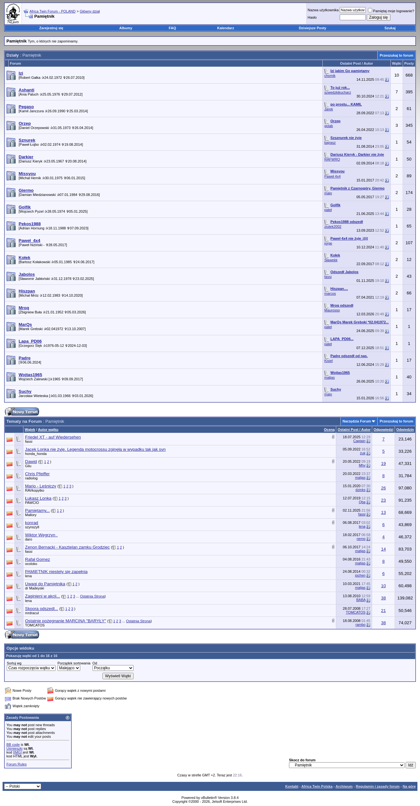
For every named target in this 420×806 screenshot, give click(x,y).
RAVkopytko (34, 490)
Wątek (30, 429)
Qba (362, 502)
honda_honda (36, 454)
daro (28, 539)
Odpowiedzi (383, 429)
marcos (330, 293)
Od (94, 663)
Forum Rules (16, 764)
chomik (330, 76)
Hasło (312, 17)
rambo (360, 624)
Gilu (28, 466)
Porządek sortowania (74, 663)
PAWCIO (32, 503)
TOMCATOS (355, 612)
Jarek (328, 109)
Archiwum (344, 786)
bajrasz (330, 142)
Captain (359, 441)
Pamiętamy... (37, 510)
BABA (360, 600)
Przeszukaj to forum (396, 55)
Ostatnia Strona (92, 596)
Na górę (409, 786)
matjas (329, 377)
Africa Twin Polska (317, 786)
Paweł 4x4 (332, 176)
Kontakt (291, 786)
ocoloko (31, 564)
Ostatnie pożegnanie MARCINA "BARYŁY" (65, 620)
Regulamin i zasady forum (377, 786)
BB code (13, 744)
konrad (31, 522)
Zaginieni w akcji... (42, 596)
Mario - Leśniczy (40, 486)
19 (383, 463)
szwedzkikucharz (337, 92)
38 (383, 598)
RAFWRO (332, 159)
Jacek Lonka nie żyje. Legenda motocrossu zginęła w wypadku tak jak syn (95, 449)
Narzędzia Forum (357, 421)
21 (383, 610)
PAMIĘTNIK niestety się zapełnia (56, 571)
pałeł (328, 210)
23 (383, 500)
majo (328, 193)
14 (383, 549)
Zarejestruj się (51, 28)
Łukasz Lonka (38, 498)
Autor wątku (48, 429)
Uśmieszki (14, 748)
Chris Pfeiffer (37, 473)
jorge (328, 243)
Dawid (31, 461)
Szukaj (390, 28)
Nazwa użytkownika (323, 10)
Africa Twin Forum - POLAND (52, 11)
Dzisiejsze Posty (313, 28)
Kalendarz (225, 28)
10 (383, 585)
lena (362, 526)
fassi (328, 277)
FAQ (172, 28)
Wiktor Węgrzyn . (41, 535)
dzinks (360, 490)
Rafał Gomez (37, 559)
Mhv (362, 465)
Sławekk (330, 260)
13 (383, 512)
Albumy (125, 28)
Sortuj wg (14, 663)
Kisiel (328, 361)
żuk (362, 453)
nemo (361, 539)
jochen (360, 575)
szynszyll (32, 527)
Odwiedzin (405, 429)
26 (383, 488)
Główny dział (90, 11)
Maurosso (332, 310)
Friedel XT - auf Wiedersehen (53, 437)
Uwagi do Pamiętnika (45, 583)
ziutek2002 (332, 226)
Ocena (329, 429)
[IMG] (17, 752)
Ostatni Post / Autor (354, 429)
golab (328, 126)
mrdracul (32, 613)
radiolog (31, 478)
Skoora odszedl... (41, 608)
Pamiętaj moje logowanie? (391, 11)
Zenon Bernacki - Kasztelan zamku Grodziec (67, 547)
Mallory (30, 515)
